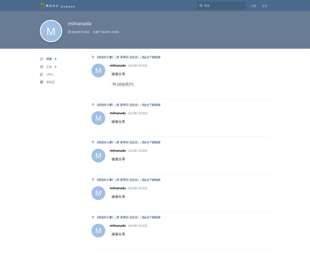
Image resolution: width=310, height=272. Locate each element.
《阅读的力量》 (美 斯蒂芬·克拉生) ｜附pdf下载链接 (127, 57)
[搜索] (221, 5)
